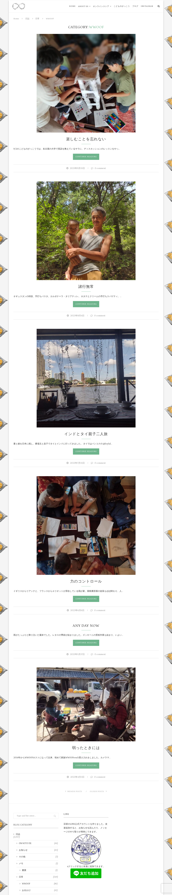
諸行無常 (86, 287)
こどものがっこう (122, 6)
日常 (37, 19)
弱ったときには (86, 748)
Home (16, 19)
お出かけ (39, 890)
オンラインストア (101, 6)
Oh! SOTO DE (38, 843)
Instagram (147, 6)
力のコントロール (86, 581)
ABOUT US (83, 6)
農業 (39, 870)
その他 (38, 856)
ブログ (135, 6)
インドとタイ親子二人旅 (86, 434)
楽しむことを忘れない (86, 139)
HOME (72, 6)
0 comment (98, 168)
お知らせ (38, 850)
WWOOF (39, 883)
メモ (38, 863)
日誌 (27, 19)
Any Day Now (86, 626)
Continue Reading (86, 157)
